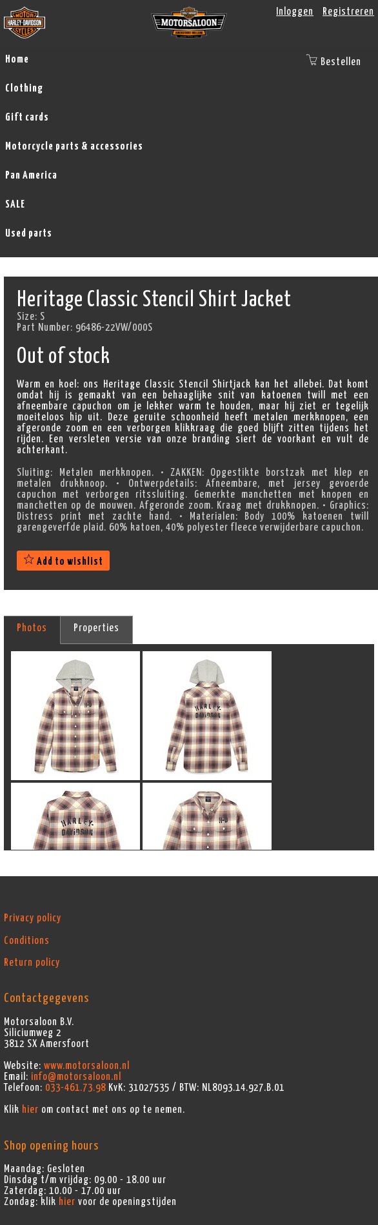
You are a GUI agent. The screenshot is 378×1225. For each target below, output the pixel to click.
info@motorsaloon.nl (76, 1077)
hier (30, 1109)
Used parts (28, 233)
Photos (32, 628)
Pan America (31, 175)
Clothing (24, 88)
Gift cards (27, 117)
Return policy (32, 962)
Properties (96, 628)
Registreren (348, 11)
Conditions (27, 941)
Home (17, 59)
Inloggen (294, 11)
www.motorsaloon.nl (87, 1066)
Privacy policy (32, 918)
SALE (15, 204)
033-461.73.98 (75, 1088)
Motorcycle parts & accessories (74, 146)
